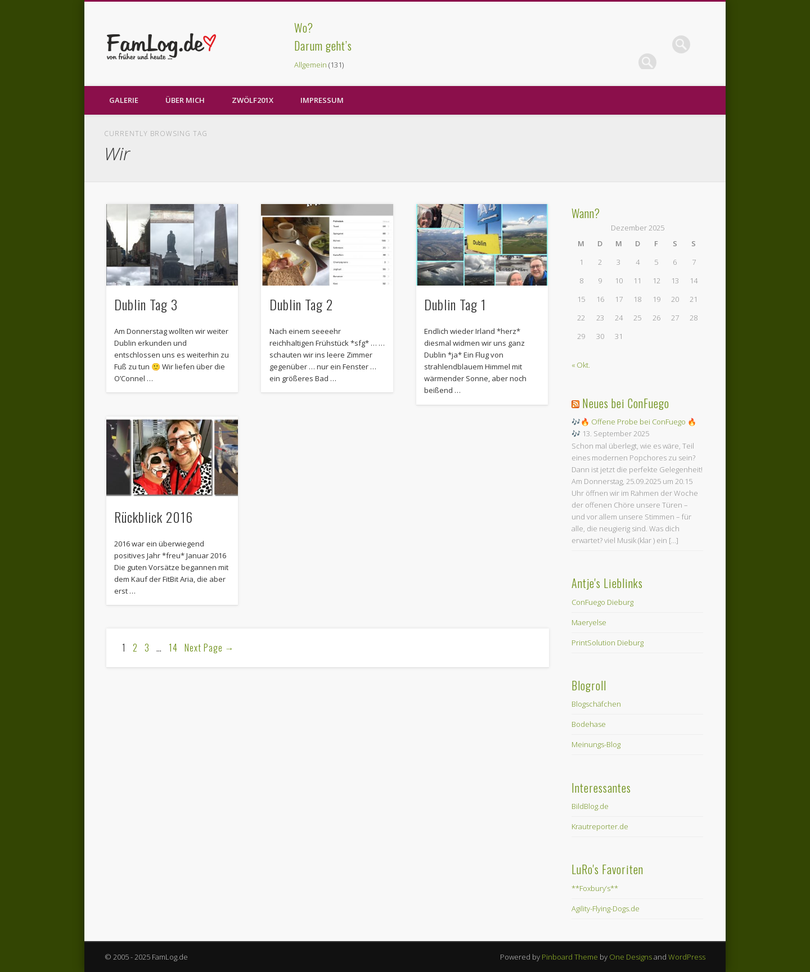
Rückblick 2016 (153, 517)
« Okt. (581, 365)
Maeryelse (589, 622)
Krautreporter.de (600, 826)
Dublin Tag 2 (301, 304)
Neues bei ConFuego (625, 403)
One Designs (630, 957)
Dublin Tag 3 (146, 304)
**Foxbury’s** (595, 888)
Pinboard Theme (570, 957)
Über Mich (185, 100)
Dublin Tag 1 (456, 304)
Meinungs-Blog (596, 744)
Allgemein (310, 65)
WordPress (686, 957)
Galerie (123, 100)
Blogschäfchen (596, 704)
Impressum (322, 100)
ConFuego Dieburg (602, 602)
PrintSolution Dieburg (608, 643)
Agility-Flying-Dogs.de (606, 908)
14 (173, 647)
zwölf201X (252, 100)
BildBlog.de (590, 806)
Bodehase (589, 724)
